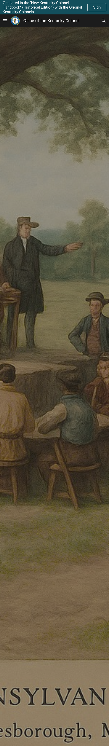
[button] (5, 20)
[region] (54, 7)
